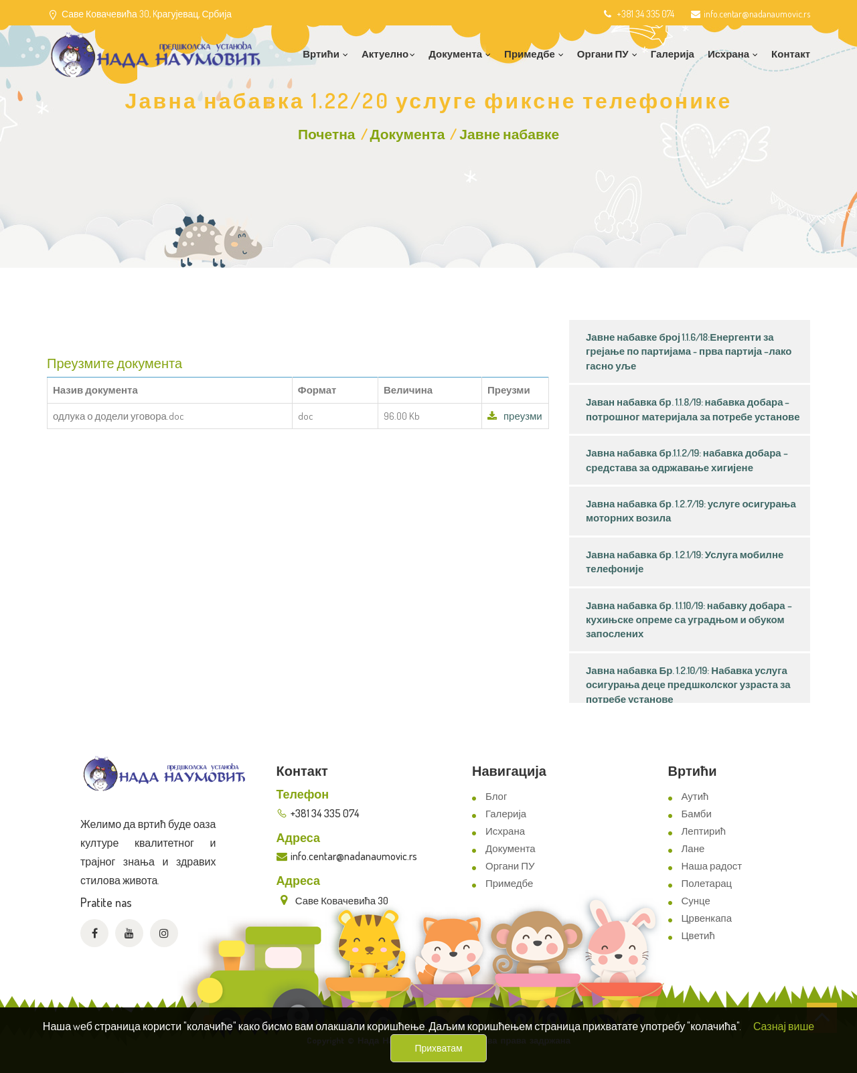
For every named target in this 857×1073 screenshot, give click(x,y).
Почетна (327, 134)
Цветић (698, 935)
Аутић (695, 796)
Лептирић (704, 831)
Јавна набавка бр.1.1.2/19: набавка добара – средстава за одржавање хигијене (687, 459)
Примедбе (509, 883)
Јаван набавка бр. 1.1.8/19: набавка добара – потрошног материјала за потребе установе (693, 409)
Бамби (697, 813)
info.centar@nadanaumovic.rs (750, 13)
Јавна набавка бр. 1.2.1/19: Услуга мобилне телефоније (684, 561)
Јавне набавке (509, 134)
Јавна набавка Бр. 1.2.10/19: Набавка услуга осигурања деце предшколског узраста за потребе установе (688, 685)
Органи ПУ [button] (607, 54)
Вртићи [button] (325, 54)
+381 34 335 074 (637, 13)
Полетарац (707, 883)
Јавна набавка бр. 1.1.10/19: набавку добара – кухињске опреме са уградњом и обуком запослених (689, 620)
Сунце (696, 900)
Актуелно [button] (388, 54)
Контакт (790, 54)
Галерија (672, 54)
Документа (407, 134)
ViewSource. (463, 1053)
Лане (693, 848)
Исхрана (505, 831)
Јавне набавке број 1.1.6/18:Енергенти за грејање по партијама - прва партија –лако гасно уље (688, 351)
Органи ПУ (509, 865)
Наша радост (712, 865)
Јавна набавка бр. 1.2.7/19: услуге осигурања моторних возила (691, 510)
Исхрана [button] (733, 54)
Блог (496, 796)
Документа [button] (459, 54)
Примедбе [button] (534, 54)
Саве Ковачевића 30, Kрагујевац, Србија (147, 13)
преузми (514, 416)
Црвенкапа (707, 918)
